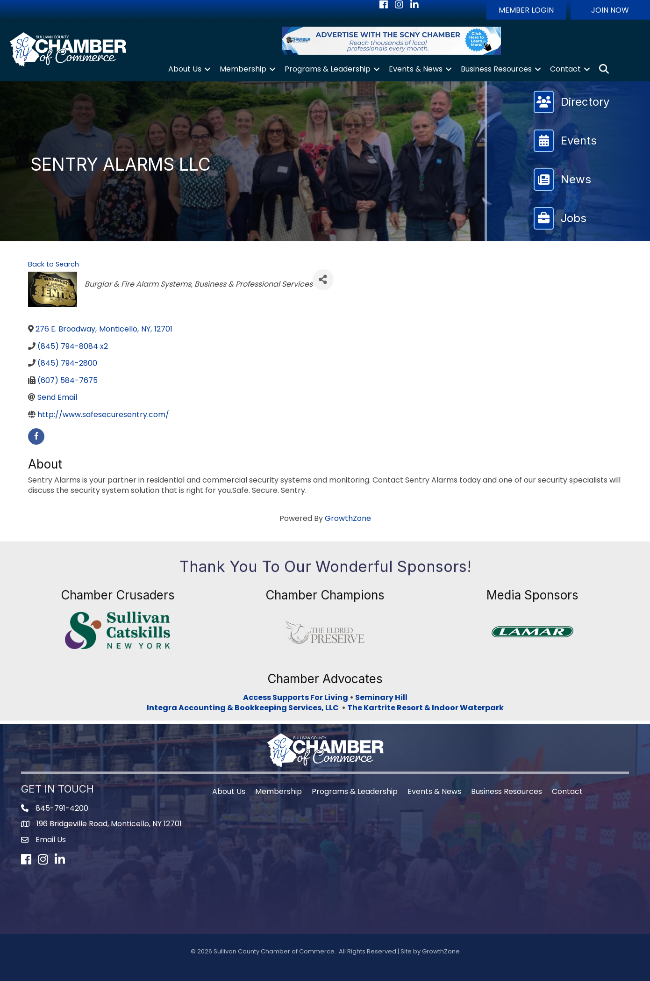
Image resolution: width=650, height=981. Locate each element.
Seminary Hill (381, 697)
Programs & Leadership (328, 69)
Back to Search (53, 264)
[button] (526, 10)
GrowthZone (348, 518)
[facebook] (36, 436)
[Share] (323, 279)
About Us (184, 69)
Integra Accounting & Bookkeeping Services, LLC (244, 707)
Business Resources (496, 69)
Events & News (416, 69)
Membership (243, 69)
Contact (565, 69)
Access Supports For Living (295, 697)
